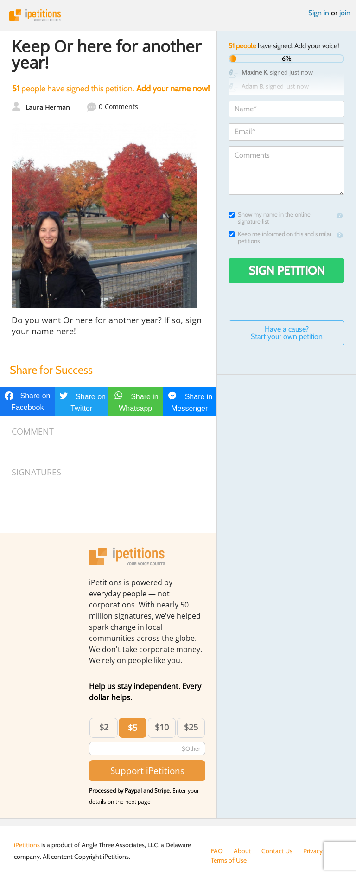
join (344, 12)
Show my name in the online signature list (270, 218)
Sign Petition (286, 270)
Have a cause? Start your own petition (287, 333)
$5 (132, 727)
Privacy (313, 851)
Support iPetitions (147, 770)
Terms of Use (229, 860)
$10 (162, 727)
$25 (191, 727)
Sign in (318, 12)
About (242, 851)
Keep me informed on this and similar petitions (280, 237)
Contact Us (276, 851)
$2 (103, 727)
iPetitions (178, 15)
